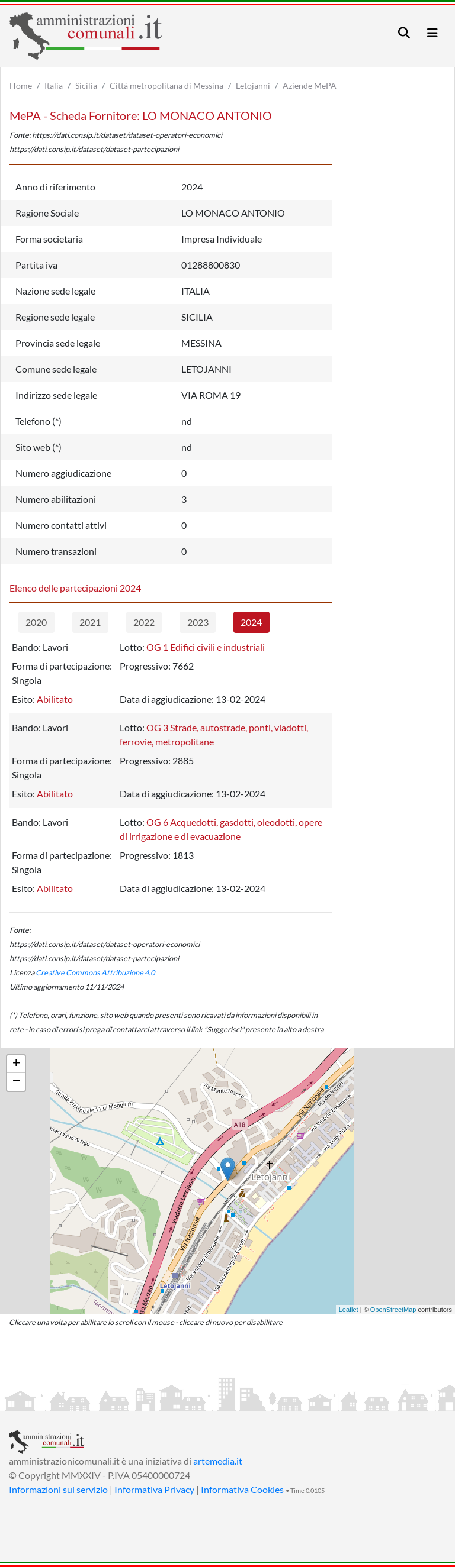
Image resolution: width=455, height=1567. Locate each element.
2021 (90, 622)
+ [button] (16, 1064)
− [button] (16, 1082)
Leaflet (348, 1309)
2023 (198, 622)
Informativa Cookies (242, 1489)
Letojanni (253, 85)
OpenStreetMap (393, 1309)
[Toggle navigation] (404, 33)
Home (20, 85)
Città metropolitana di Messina (166, 85)
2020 (36, 622)
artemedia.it (217, 1460)
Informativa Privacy (154, 1489)
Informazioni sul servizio (58, 1489)
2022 (144, 622)
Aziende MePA (310, 85)
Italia (53, 85)
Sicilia (86, 85)
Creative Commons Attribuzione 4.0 (95, 972)
